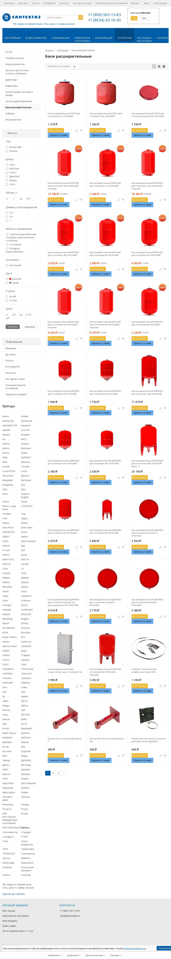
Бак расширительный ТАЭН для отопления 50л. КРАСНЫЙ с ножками (105, 672)
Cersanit (25, 466)
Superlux (25, 659)
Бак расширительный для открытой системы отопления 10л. (65, 670)
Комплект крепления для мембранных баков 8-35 (144, 670)
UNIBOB (25, 682)
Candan (6, 466)
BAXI (4, 461)
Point (5, 600)
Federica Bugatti (25, 495)
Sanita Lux (26, 641)
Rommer (25, 627)
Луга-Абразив (28, 783)
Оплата (35, 3)
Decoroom (8, 475)
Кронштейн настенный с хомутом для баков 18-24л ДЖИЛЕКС (148, 740)
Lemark (25, 563)
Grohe (24, 532)
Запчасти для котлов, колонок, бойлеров (17, 72)
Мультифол (8, 792)
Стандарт (26, 832)
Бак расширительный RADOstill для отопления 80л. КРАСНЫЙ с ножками (105, 324)
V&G (23, 691)
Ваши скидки (9, 925)
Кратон (6, 774)
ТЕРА (5, 849)
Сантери (25, 827)
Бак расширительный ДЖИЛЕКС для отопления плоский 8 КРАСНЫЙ (148, 602)
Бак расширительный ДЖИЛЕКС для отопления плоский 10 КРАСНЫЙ (148, 533)
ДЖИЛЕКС (13, 176)
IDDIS (5, 541)
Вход (146, 3)
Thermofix (26, 673)
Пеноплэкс (8, 804)
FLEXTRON (26, 506)
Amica (5, 416)
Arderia (6, 443)
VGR (23, 710)
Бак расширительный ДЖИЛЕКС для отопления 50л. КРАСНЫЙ (106, 531)
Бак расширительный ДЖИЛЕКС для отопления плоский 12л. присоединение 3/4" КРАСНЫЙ (64, 602)
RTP (23, 637)
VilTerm (6, 710)
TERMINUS (8, 669)
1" (9, 220)
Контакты (64, 3)
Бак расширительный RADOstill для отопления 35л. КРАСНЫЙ (147, 254)
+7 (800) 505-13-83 (104, 14)
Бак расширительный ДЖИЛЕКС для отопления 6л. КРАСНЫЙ (106, 392)
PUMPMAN (27, 609)
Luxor (5, 568)
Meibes (6, 577)
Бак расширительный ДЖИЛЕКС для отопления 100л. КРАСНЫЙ (148, 392)
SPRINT (6, 655)
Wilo (4, 723)
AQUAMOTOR (9, 425)
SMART (6, 650)
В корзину (55, 130)
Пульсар (25, 796)
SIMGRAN (26, 646)
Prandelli (6, 609)
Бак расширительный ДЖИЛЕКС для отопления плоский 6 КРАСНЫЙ (106, 602)
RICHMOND (8, 627)
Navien (24, 586)
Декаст (6, 764)
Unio (4, 687)
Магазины (9, 3)
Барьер (25, 742)
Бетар (5, 746)
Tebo (23, 664)
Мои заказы (8, 910)
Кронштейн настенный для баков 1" (65, 740)
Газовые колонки (14, 58)
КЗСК (5, 778)
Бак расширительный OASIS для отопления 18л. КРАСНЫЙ (106, 115)
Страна (10, 291)
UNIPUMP (7, 682)
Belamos (25, 461)
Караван (25, 774)
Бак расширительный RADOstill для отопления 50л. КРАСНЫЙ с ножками (63, 324)
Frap (23, 513)
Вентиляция (13, 37)
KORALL (6, 874)
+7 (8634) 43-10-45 (104, 20)
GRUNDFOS (8, 532)
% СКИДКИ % (49, 3)
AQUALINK (26, 420)
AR (3, 439)
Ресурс (24, 809)
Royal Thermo (9, 637)
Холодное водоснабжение (14, 250)
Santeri (5, 641)
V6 (3, 696)
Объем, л (11, 192)
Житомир (26, 764)
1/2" (10, 212)
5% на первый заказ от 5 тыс (17, 930)
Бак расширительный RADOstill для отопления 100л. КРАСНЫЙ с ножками (63, 186)
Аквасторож (9, 732)
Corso (24, 471)
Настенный (13, 265)
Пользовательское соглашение (111, 3)
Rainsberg (7, 618)
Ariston (6, 448)
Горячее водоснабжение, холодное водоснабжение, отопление (21, 237)
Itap (23, 545)
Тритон (6, 858)
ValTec (24, 700)
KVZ (23, 550)
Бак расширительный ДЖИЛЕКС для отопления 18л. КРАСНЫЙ (106, 462)
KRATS (5, 554)
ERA (23, 484)
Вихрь (24, 755)
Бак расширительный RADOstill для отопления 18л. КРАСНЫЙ (63, 254)
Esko (23, 489)
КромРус (25, 769)
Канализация (103, 37)
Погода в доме (7, 798)
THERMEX (7, 673)
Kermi (24, 554)
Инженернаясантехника (82, 39)
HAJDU (5, 536)
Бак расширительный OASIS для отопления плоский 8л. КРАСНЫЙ (148, 115)
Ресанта (6, 809)
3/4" (10, 216)
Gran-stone (27, 527)
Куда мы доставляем (13, 893)
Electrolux (26, 480)
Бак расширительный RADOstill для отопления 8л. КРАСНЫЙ (147, 323)
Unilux (24, 687)
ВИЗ (4, 755)
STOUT (11, 172)
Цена (9, 308)
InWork (6, 545)
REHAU (24, 623)
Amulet (24, 416)
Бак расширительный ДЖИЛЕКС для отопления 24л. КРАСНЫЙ (64, 531)
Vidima (24, 705)
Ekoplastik (7, 480)
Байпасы (10, 113)
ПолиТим (26, 874)
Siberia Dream (9, 646)
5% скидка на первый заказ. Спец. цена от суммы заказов (44, 23)
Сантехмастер (10, 832)
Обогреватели (13, 119)
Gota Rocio (8, 527)
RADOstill (12, 168)
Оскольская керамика (27, 869)
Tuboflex (6, 678)
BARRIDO (26, 457)
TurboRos (26, 678)
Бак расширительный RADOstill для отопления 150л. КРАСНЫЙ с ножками (147, 186)
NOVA (5, 591)
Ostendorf (26, 595)
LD (22, 568)
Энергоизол (27, 862)
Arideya (25, 443)
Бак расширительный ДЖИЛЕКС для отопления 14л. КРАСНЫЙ (64, 462)
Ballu (4, 457)
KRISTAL (6, 563)
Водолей (25, 751)
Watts (24, 719)
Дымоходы (11, 79)
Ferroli (5, 501)
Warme (6, 719)
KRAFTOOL (8, 559)
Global (24, 522)
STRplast (25, 655)
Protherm (26, 600)
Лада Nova (8, 783)
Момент (25, 787)
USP (4, 691)
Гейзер (6, 760)
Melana (25, 577)
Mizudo (25, 582)
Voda (5, 714)
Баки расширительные (18, 107)
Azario (24, 452)
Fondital (6, 513)
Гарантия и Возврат (16, 394)
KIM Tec (25, 559)
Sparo (24, 650)
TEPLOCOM (27, 669)
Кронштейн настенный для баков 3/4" (106, 740)
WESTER (25, 714)
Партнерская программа (15, 915)
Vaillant (24, 696)
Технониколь (28, 853)
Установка (12, 259)
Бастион (6, 751)
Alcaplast (25, 434)
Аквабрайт (27, 728)
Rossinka (25, 632)
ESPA (5, 493)
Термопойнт (27, 849)
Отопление (124, 37)
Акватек (25, 732)
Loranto (6, 573)
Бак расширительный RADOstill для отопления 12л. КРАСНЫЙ (105, 184)
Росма (24, 813)
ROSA (5, 632)
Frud (4, 518)
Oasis (10, 164)
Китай (11, 296)
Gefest (5, 522)
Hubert (24, 536)
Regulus (25, 618)
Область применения (19, 228)
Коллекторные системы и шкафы (19, 93)
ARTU (24, 439)
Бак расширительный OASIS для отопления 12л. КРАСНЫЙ (64, 115)
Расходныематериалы (144, 39)
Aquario (6, 434)
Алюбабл (7, 737)
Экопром (7, 867)
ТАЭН (10, 184)
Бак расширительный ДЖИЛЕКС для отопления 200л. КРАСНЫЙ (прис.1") (148, 463)
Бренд (9, 159)
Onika (5, 595)
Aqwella (6, 429)
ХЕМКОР (25, 858)
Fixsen (24, 501)
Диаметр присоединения (21, 207)
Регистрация (160, 3)
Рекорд (25, 804)
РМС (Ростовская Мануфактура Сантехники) (9, 818)
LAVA (23, 573)
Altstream (26, 448)
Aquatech (26, 425)
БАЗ (23, 746)
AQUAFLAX (8, 420)
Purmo (24, 605)
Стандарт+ (8, 836)
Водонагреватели (15, 64)
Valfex (5, 700)
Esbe (4, 489)
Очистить (30, 326)
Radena (6, 614)
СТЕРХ (24, 836)
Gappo (24, 518)
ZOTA (24, 723)
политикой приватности (134, 948)
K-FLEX (6, 550)
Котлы (8, 51)
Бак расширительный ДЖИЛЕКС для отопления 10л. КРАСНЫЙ (64, 392)
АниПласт (26, 737)
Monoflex (7, 586)
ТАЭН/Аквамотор (27, 843)
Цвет (9, 273)
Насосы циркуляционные (18, 101)
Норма (24, 792)
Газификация (60, 37)
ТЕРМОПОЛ (8, 853)
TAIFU (5, 664)
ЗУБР (5, 769)
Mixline (5, 582)
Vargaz (5, 705)
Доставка (23, 3)
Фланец (11, 150)
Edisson (25, 475)
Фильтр (12, 133)
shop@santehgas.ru (70, 915)
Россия (11, 300)
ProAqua (6, 605)
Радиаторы (11, 85)
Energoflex (7, 484)
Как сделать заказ (82, 3)
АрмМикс (7, 742)
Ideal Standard (28, 541)
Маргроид (7, 787)
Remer (5, 623)
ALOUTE (25, 429)
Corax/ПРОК (8, 471)
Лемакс (11, 180)
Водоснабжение (36, 37)
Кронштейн (13, 147)
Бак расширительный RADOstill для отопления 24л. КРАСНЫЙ (105, 254)
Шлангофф (8, 862)
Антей (5, 728)
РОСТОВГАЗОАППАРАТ (15, 827)
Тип (8, 141)
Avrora (5, 452)
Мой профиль (9, 920)
